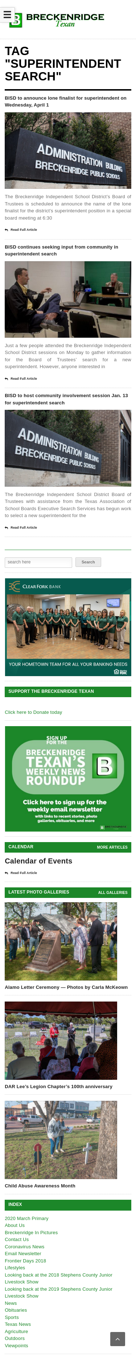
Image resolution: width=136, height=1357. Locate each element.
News (11, 1303)
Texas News (18, 1324)
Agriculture (16, 1331)
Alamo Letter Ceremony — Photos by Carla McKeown (66, 987)
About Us (15, 1225)
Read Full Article (21, 230)
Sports (12, 1317)
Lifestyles (15, 1267)
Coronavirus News (24, 1246)
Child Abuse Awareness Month (40, 1186)
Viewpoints (16, 1345)
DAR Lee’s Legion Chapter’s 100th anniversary (58, 1086)
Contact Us (17, 1239)
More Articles (112, 847)
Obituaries (16, 1310)
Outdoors (15, 1338)
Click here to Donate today (33, 712)
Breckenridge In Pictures (31, 1232)
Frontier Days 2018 (25, 1261)
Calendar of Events (39, 861)
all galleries (113, 893)
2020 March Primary (27, 1218)
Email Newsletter (23, 1253)
